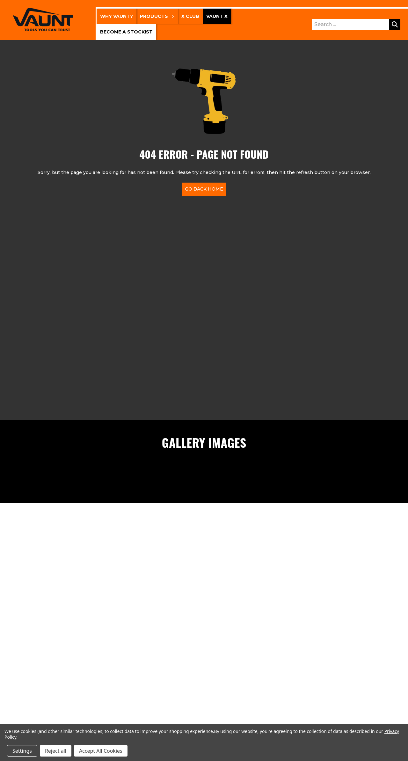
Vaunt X (217, 16)
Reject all (55, 750)
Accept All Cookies (100, 750)
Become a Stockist (126, 32)
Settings (22, 750)
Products (157, 16)
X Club (190, 16)
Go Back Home (204, 189)
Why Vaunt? (116, 16)
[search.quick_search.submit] (394, 24)
